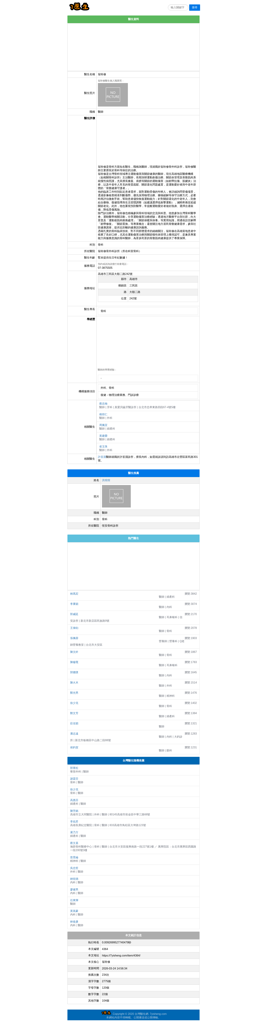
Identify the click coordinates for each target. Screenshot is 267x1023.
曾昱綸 (74, 857)
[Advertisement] (133, 47)
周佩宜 (103, 425)
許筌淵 (102, 456)
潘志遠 (74, 733)
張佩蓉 (74, 638)
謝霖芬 (74, 778)
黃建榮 (103, 435)
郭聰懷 (74, 672)
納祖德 (74, 878)
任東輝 (74, 900)
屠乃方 (74, 832)
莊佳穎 (74, 723)
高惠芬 (74, 800)
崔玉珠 (103, 446)
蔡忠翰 (103, 403)
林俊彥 (74, 921)
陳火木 (74, 682)
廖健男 (74, 889)
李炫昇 (74, 821)
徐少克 (74, 703)
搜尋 (194, 7)
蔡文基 (74, 843)
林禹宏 (74, 593)
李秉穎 (74, 603)
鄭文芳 (74, 713)
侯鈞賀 (74, 747)
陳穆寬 (74, 662)
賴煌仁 (103, 414)
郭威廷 (74, 614)
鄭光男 (74, 692)
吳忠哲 (74, 868)
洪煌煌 (106, 480)
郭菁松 (74, 768)
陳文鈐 (74, 651)
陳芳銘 (74, 810)
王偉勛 (74, 627)
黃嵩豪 (74, 910)
